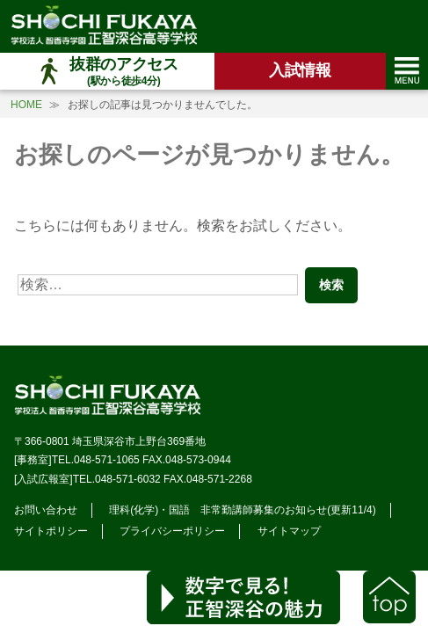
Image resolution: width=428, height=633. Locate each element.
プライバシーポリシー (172, 531)
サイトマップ (289, 531)
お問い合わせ (45, 510)
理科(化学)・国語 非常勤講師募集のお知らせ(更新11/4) (242, 510)
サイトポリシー (51, 531)
